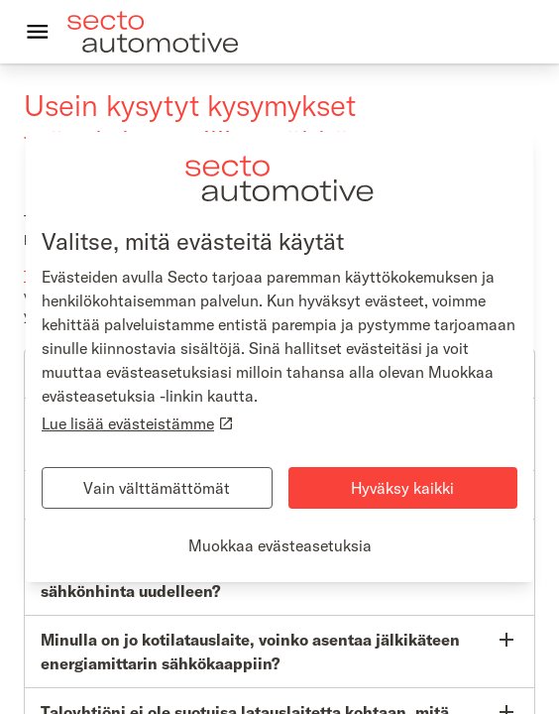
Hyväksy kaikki (402, 488)
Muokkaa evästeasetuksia (280, 545)
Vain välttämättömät (156, 488)
